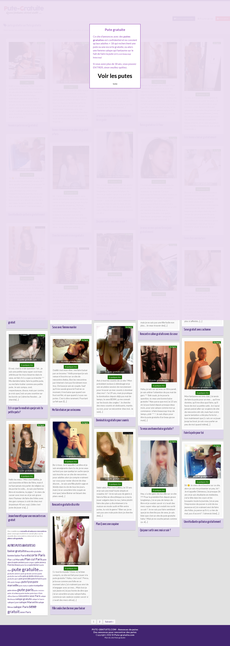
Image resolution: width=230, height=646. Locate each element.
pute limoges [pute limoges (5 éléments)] (16, 582)
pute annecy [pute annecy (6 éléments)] (40, 562)
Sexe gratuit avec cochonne (197, 329)
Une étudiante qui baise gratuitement (202, 521)
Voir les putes (115, 75)
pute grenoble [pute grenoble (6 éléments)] (25, 578)
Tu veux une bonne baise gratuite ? (156, 428)
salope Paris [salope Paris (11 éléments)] (21, 607)
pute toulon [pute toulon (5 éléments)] (25, 593)
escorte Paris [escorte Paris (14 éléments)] (36, 555)
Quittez (115, 84)
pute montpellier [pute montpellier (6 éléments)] (36, 585)
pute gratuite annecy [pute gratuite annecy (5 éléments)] (29, 574)
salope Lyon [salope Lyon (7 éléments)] (13, 602)
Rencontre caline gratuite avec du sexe (158, 334)
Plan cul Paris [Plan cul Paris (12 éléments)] (33, 559)
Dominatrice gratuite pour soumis (112, 420)
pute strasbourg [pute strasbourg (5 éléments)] (14, 593)
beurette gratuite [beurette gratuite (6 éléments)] (33, 551)
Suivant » (109, 621)
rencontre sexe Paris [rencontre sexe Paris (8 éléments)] (29, 595)
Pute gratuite (120, 638)
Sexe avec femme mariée (64, 327)
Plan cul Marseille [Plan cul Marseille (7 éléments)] (16, 559)
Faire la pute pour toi (193, 432)
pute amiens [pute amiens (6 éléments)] (19, 562)
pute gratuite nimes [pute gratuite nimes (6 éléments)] (31, 576)
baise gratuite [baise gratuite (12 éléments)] (17, 551)
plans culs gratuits (15, 538)
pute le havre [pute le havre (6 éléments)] (36, 578)
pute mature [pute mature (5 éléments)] (24, 586)
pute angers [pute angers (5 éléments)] (30, 562)
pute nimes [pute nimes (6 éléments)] (12, 590)
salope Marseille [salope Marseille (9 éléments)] (28, 602)
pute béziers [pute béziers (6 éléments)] (34, 565)
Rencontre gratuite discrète (65, 504)
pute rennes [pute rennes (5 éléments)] (39, 590)
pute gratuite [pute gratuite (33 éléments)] (25, 569)
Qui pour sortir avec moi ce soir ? (155, 530)
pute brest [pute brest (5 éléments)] (24, 565)
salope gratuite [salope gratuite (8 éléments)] (23, 599)
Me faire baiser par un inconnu (66, 410)
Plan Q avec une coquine (107, 524)
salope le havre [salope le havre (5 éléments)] (38, 599)
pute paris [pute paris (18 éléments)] (25, 589)
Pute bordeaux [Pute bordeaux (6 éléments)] (14, 565)
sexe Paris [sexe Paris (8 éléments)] (25, 612)
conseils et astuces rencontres (33, 531)
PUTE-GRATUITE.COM (104, 629)
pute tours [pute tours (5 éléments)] (34, 593)
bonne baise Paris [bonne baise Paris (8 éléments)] (17, 555)
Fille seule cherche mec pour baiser (68, 608)
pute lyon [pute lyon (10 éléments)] (26, 581)
